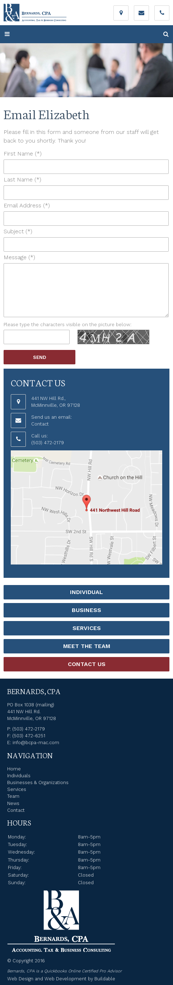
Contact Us (87, 664)
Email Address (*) (27, 205)
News (13, 803)
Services (87, 628)
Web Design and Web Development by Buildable (61, 978)
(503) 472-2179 (47, 442)
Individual (86, 592)
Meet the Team (86, 646)
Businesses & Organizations (38, 782)
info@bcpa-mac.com (36, 742)
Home (14, 769)
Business (86, 610)
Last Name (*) (22, 179)
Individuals (19, 775)
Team (13, 796)
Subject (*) (18, 231)
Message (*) (19, 257)
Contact (40, 424)
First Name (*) (23, 153)
